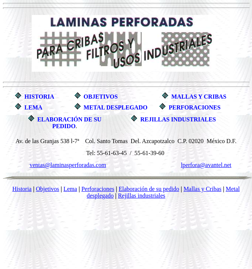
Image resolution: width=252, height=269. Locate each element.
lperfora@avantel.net (206, 165)
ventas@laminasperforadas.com (68, 165)
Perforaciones (98, 189)
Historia (22, 189)
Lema (70, 189)
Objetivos (47, 189)
